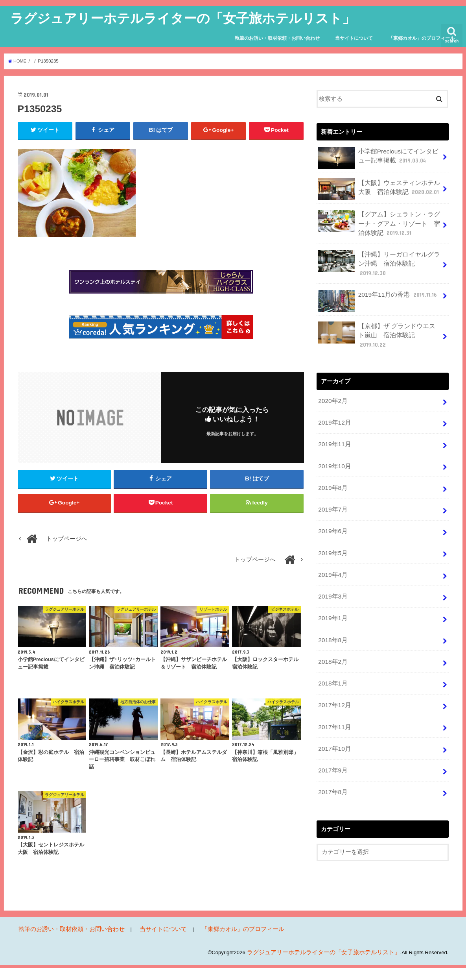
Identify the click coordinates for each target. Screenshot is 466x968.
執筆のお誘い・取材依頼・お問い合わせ (277, 38)
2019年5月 (332, 526)
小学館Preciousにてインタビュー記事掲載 (379, 157)
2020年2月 (332, 380)
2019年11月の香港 (376, 286)
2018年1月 (332, 650)
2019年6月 (332, 505)
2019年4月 (332, 546)
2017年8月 (332, 755)
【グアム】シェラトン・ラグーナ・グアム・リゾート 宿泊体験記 (379, 222)
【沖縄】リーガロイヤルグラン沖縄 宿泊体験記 (379, 258)
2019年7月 (332, 484)
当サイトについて (354, 38)
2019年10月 (333, 442)
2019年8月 (332, 463)
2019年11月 (333, 421)
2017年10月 (333, 713)
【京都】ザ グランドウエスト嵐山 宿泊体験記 (377, 321)
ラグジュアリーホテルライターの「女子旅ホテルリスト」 (182, 18)
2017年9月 (332, 734)
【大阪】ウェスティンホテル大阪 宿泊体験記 (379, 189)
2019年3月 (332, 567)
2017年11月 (333, 692)
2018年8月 (332, 609)
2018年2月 (332, 629)
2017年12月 (333, 671)
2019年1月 (332, 588)
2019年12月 (333, 400)
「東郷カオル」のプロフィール (422, 38)
